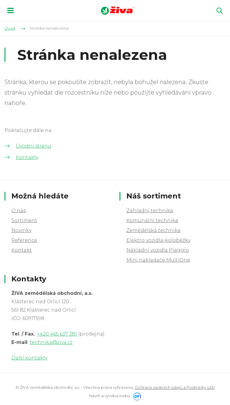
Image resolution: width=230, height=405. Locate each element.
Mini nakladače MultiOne (158, 260)
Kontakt (21, 250)
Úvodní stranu (33, 146)
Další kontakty (29, 358)
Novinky (21, 230)
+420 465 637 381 (57, 334)
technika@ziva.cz (51, 342)
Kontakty (27, 157)
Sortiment (24, 220)
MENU (10, 10)
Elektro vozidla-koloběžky (158, 240)
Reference (24, 240)
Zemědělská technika (153, 230)
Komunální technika (152, 220)
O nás (18, 210)
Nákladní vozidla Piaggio (157, 250)
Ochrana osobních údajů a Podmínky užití (175, 387)
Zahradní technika (149, 210)
